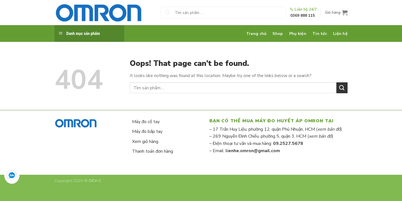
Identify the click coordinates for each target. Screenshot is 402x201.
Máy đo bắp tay (147, 131)
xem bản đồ (329, 129)
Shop (277, 33)
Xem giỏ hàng (145, 141)
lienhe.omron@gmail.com (253, 151)
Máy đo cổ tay (146, 122)
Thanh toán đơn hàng (152, 151)
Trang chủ (256, 33)
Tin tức (319, 33)
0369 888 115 (302, 15)
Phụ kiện (297, 33)
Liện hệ (340, 33)
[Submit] (167, 12)
